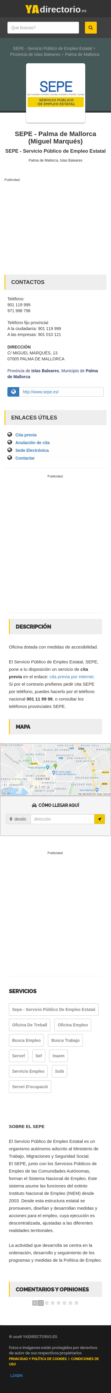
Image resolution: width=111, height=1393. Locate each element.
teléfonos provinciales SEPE (37, 706)
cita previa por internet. (72, 676)
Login (16, 1375)
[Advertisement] (55, 227)
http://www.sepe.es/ (41, 392)
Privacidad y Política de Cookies (38, 1359)
